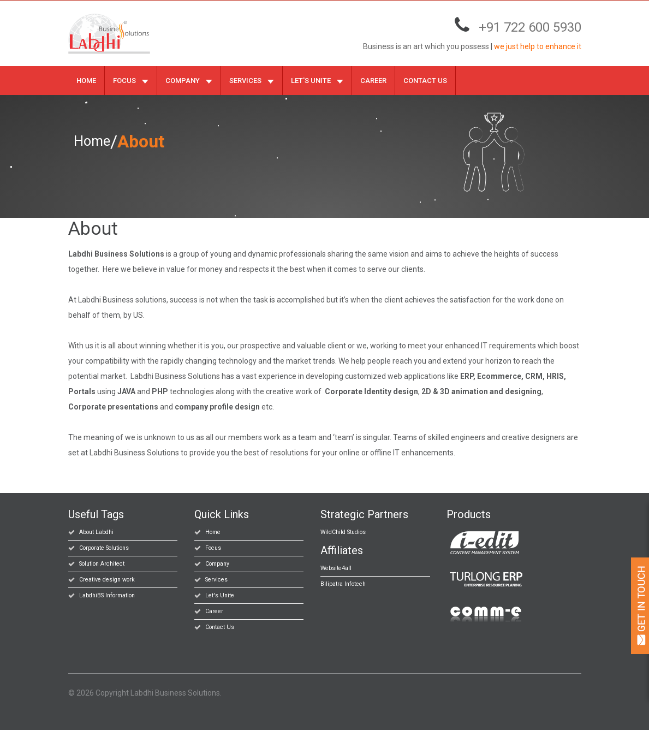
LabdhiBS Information (106, 595)
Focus (130, 80)
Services (251, 80)
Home (86, 80)
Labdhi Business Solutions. (176, 692)
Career (373, 80)
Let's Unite (317, 80)
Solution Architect (100, 563)
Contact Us (425, 80)
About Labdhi (96, 532)
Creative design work (105, 579)
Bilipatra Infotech (342, 583)
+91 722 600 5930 (530, 25)
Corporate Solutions (103, 547)
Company (188, 80)
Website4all (335, 568)
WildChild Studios (342, 532)
